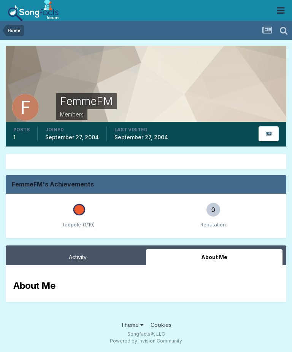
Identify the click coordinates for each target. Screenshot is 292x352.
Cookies (161, 325)
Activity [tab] (78, 257)
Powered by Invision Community (146, 341)
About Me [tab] (214, 257)
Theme (132, 325)
